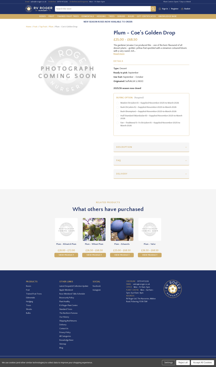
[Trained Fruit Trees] (68, 16)
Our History (64, 317)
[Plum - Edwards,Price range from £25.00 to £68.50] (121, 229)
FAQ (118, 160)
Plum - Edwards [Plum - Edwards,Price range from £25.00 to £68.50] (121, 244)
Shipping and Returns (68, 321)
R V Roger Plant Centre (68, 305)
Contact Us (63, 328)
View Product (66, 255)
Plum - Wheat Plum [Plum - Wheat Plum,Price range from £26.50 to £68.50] (94, 244)
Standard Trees (65, 309)
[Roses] (42, 16)
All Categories (65, 336)
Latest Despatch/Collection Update (73, 286)
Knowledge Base (66, 340)
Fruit (28, 290)
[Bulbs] (131, 16)
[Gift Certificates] (146, 16)
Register (174, 9)
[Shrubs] (121, 16)
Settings (168, 362)
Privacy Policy (65, 332)
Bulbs (28, 313)
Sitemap (62, 344)
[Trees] (111, 16)
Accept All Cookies (202, 362)
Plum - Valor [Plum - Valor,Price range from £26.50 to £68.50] (150, 244)
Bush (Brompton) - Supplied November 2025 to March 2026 (148, 111)
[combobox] (103, 9)
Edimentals (30, 298)
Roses (28, 286)
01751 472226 (62, 2)
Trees (28, 305)
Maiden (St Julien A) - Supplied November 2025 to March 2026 (149, 103)
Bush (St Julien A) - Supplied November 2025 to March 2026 (148, 107)
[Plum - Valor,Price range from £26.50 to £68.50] (149, 229)
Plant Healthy (64, 301)
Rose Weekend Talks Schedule (72, 294)
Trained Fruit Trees (34, 294)
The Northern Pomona (68, 313)
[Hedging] (101, 16)
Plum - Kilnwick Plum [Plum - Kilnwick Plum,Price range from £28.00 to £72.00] (66, 244)
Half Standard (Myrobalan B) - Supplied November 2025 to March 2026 (151, 117)
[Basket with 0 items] (187, 8)
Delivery (121, 174)
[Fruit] (51, 16)
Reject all (183, 362)
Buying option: (130, 97)
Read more (119, 54)
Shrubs (29, 309)
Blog (61, 348)
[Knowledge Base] (167, 16)
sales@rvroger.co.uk (38, 2)
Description (124, 147)
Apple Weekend (66, 290)
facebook (97, 286)
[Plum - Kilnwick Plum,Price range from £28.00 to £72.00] (66, 229)
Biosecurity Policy (66, 298)
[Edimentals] (87, 16)
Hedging (29, 301)
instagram (97, 290)
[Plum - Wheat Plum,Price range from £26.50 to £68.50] (94, 229)
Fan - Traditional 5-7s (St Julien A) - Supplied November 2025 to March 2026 (150, 124)
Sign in (165, 9)
